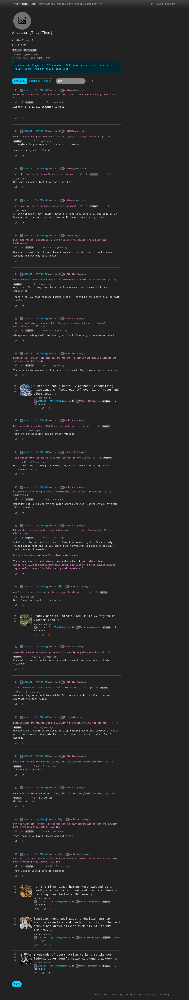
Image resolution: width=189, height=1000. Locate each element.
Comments (34, 81)
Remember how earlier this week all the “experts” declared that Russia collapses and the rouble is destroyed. (64, 360)
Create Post (65, 4)
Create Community (86, 4)
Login (159, 4)
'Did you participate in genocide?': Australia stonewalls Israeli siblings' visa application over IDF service (62, 325)
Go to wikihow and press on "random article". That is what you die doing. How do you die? (64, 96)
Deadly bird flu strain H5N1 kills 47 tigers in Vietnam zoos (50, 592)
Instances (130, 994)
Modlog (117, 994)
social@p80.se (24, 4)
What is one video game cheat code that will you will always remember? (56, 136)
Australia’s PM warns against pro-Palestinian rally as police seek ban (56, 653)
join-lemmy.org (165, 994)
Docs (142, 994)
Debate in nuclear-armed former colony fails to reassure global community (58, 762)
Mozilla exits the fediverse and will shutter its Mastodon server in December (60, 723)
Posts (47, 81)
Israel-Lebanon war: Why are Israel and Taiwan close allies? (50, 688)
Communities (47, 4)
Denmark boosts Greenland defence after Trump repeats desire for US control (59, 279)
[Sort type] (71, 81)
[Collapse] (16, 90)
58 (37, 910)
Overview (19, 81)
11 (37, 946)
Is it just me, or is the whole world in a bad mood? (44, 174)
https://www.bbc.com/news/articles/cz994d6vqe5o (46, 555)
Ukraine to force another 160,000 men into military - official (51, 426)
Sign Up (170, 4)
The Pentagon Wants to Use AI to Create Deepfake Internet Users (51, 458)
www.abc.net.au (42, 398)
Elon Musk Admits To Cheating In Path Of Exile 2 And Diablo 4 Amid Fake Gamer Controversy (60, 242)
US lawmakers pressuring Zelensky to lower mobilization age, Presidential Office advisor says (62, 494)
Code (150, 994)
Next (17, 985)
